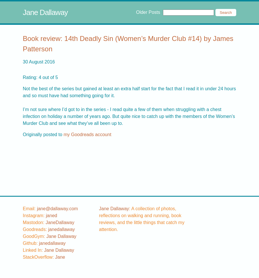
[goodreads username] (61, 229)
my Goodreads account (87, 134)
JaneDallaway (60, 222)
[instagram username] (51, 215)
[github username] (52, 243)
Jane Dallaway (45, 12)
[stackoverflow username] (60, 257)
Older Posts (148, 12)
